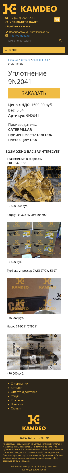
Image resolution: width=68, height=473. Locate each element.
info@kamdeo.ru (20, 35)
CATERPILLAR (40, 60)
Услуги (15, 396)
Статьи (16, 408)
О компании (19, 384)
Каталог (25, 60)
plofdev (40, 466)
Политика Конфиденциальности (39, 468)
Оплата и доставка (24, 392)
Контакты (17, 400)
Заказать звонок (34, 438)
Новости (17, 404)
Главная (13, 60)
